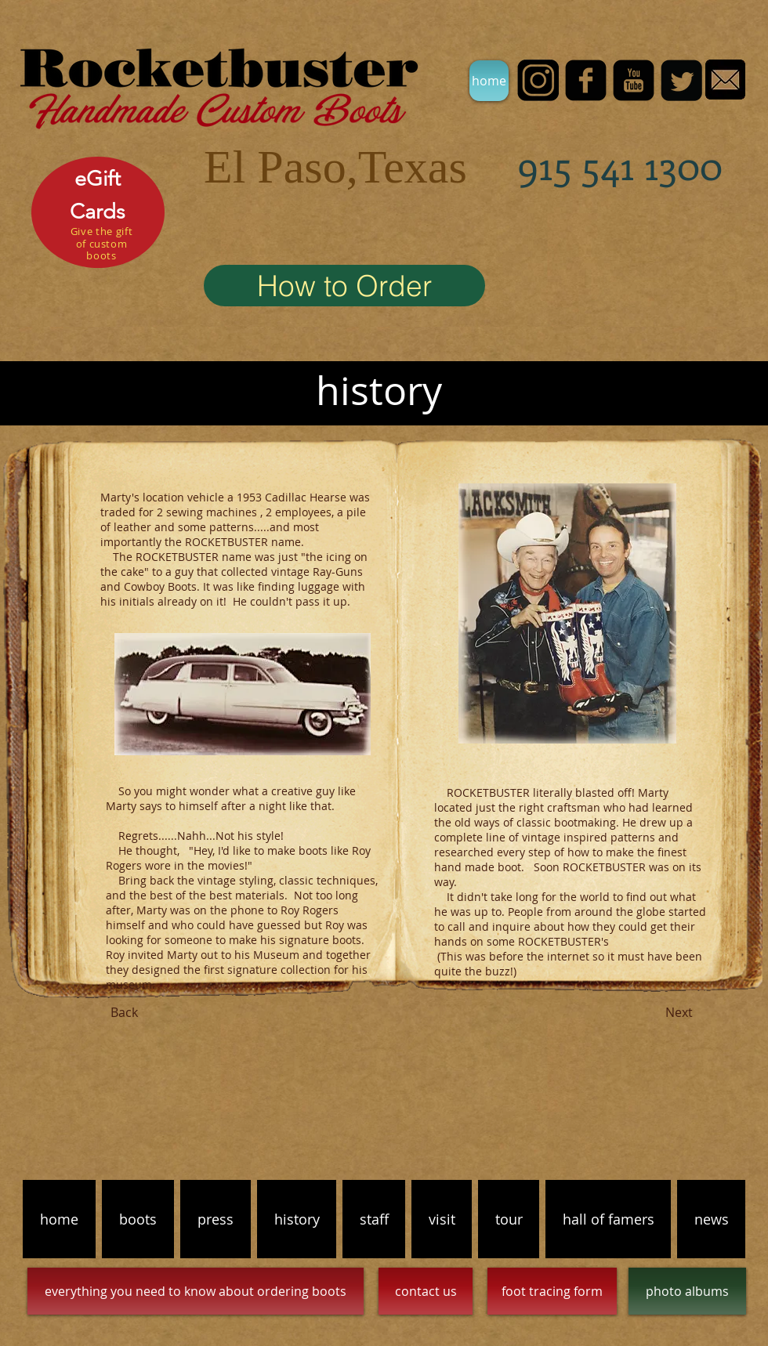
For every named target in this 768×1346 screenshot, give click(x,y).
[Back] (124, 1012)
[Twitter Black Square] (681, 80)
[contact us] (426, 1291)
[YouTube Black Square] (633, 80)
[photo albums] (687, 1291)
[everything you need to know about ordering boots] (195, 1291)
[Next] (679, 1012)
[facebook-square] (586, 80)
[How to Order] (344, 285)
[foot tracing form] (552, 1291)
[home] (489, 80)
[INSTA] (538, 80)
